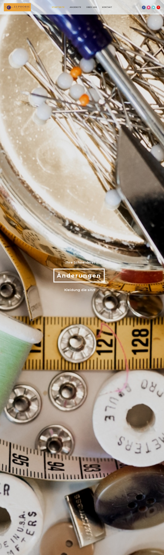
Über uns (91, 7)
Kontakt (107, 7)
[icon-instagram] (149, 7)
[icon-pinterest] (158, 7)
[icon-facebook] (144, 7)
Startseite (58, 7)
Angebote (75, 7)
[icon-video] (154, 7)
